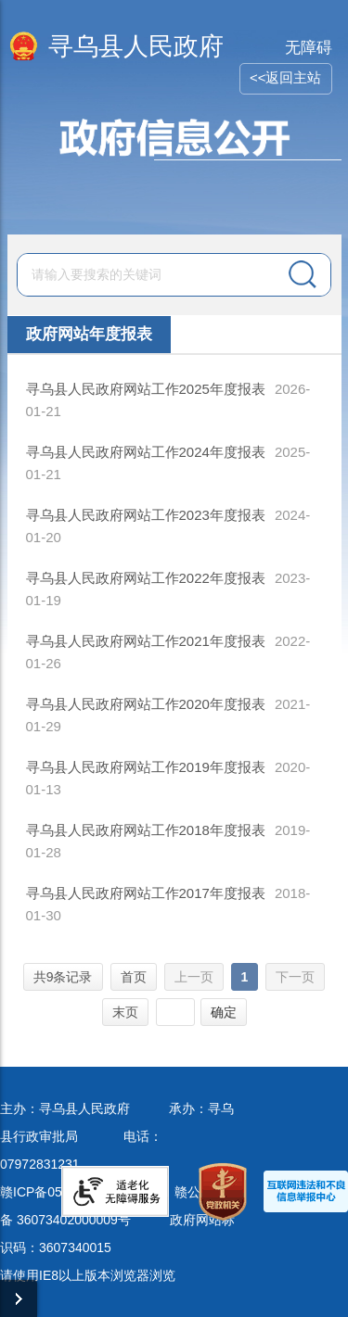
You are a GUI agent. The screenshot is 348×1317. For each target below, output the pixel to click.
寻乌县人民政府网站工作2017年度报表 (145, 893)
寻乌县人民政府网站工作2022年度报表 (145, 578)
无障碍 (308, 48)
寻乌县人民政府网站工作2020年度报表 (145, 704)
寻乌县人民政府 (136, 46)
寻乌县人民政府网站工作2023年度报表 (145, 515)
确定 (224, 1012)
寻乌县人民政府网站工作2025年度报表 (145, 389)
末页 (125, 1012)
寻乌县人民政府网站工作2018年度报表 (145, 830)
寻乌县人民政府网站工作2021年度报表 (145, 641)
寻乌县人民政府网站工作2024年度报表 (145, 452)
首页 (134, 976)
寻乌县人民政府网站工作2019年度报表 (145, 767)
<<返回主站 (286, 77)
